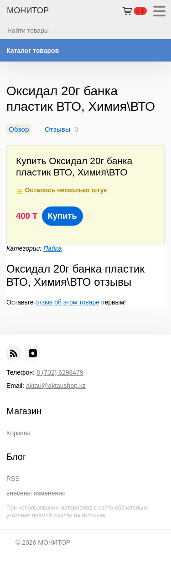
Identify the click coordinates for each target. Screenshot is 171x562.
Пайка (52, 248)
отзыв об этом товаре (67, 302)
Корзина (18, 433)
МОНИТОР (28, 10)
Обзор (19, 129)
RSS (13, 478)
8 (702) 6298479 (59, 372)
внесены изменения (36, 493)
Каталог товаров (32, 50)
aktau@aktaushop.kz (56, 385)
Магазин (23, 411)
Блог (16, 456)
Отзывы (57, 129)
